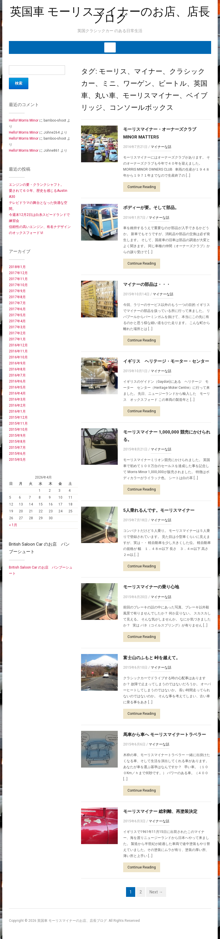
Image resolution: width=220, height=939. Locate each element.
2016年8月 (17, 369)
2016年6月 (17, 381)
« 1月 (13, 525)
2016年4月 (17, 393)
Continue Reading (141, 187)
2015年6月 (17, 454)
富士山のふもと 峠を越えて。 (151, 657)
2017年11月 (18, 279)
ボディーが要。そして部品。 (151, 207)
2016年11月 (18, 351)
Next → (156, 892)
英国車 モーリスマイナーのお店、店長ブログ (110, 15)
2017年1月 (17, 339)
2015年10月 (18, 429)
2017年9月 (17, 291)
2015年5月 (17, 460)
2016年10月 (18, 357)
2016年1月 (17, 411)
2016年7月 (17, 375)
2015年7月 (17, 448)
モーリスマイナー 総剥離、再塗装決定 (160, 811)
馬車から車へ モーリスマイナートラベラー (164, 734)
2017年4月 (17, 321)
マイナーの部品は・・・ (146, 284)
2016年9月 (17, 363)
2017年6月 (17, 309)
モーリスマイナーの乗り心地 (151, 586)
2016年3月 (17, 399)
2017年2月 (17, 333)
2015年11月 (18, 423)
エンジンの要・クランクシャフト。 (36, 185)
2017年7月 (17, 303)
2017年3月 (17, 327)
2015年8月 (17, 442)
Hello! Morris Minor (23, 120)
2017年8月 (17, 297)
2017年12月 (18, 273)
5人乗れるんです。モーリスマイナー (159, 510)
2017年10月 (18, 285)
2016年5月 (17, 387)
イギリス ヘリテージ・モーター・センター (166, 361)
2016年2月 (17, 405)
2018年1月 (17, 267)
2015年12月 (18, 417)
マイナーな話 (161, 147)
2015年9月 (17, 436)
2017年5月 (17, 315)
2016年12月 (18, 345)
